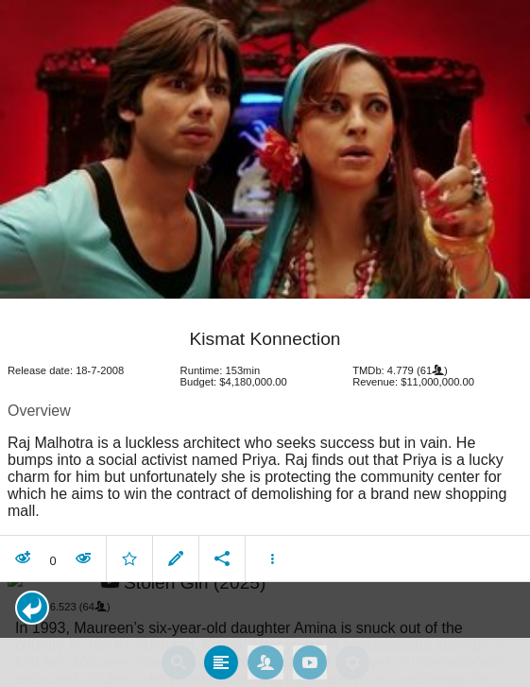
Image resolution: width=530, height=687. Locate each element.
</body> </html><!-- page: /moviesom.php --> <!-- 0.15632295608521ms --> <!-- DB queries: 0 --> (265, 343)
